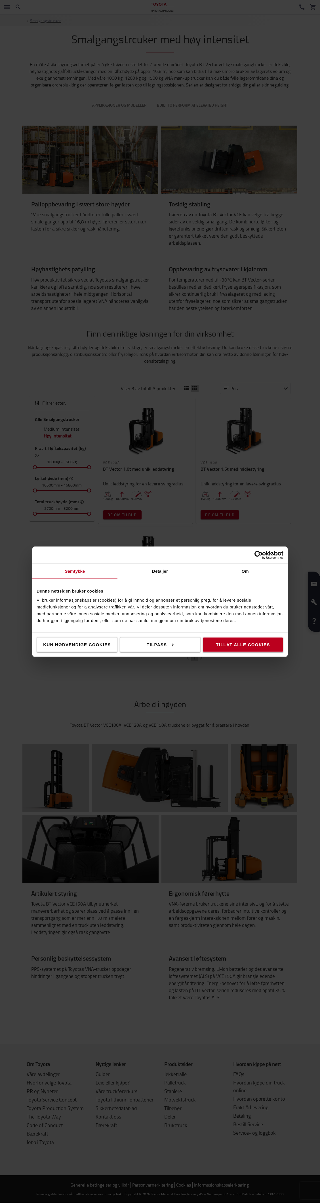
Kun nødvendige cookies (77, 644)
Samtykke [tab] (75, 570)
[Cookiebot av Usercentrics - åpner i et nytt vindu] (258, 555)
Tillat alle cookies (243, 644)
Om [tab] (245, 570)
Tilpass (160, 644)
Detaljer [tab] (160, 570)
